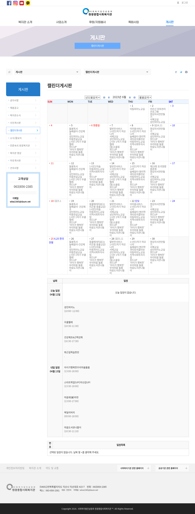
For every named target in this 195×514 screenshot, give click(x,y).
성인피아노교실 (157, 122)
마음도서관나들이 (76, 156)
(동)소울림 (115, 147)
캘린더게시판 (16, 130)
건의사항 (14, 168)
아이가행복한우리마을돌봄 (77, 367)
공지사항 (14, 100)
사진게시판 (15, 122)
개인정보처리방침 (15, 468)
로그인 (185, 2)
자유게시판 (15, 160)
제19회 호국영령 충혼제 (158, 168)
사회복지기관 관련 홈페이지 (132, 468)
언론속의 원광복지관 (20, 145)
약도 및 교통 (52, 468)
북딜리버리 (69, 412)
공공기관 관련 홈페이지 (168, 468)
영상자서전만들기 (157, 115)
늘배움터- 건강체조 (77, 208)
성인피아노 (69, 307)
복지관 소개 (35, 468)
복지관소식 (15, 115)
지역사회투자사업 (137, 145)
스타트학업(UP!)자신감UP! (77, 382)
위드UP (73, 147)
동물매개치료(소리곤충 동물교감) (97, 205)
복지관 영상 (15, 153)
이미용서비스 (136, 128)
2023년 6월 (119, 97)
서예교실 (154, 119)
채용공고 (14, 107)
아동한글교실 (75, 139)
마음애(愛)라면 (71, 397)
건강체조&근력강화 (73, 337)
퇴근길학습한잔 (71, 352)
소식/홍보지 (16, 138)
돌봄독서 (73, 128)
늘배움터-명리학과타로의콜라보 (137, 138)
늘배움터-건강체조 (77, 132)
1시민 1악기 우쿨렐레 (77, 143)
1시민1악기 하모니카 (118, 132)
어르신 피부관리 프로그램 (158, 110)
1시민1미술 (95, 166)
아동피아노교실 (137, 109)
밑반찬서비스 (116, 128)
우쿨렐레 (68, 322)
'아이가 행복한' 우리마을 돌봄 (76, 151)
